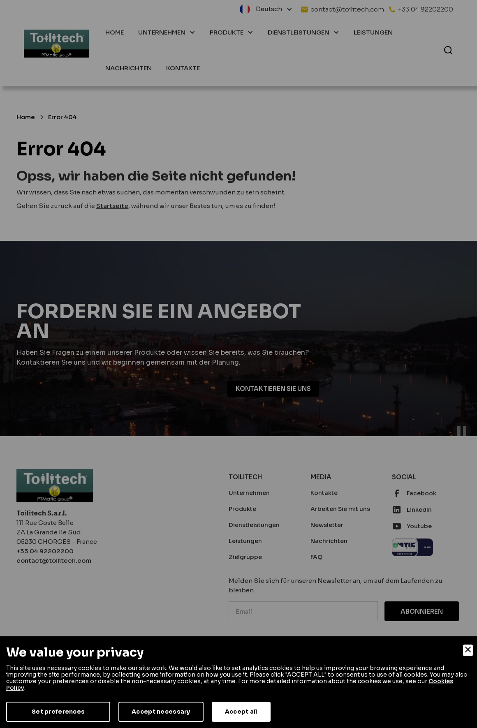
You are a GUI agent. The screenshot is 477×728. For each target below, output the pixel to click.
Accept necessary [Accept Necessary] (161, 711)
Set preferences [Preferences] (58, 711)
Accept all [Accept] (241, 711)
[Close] (468, 650)
